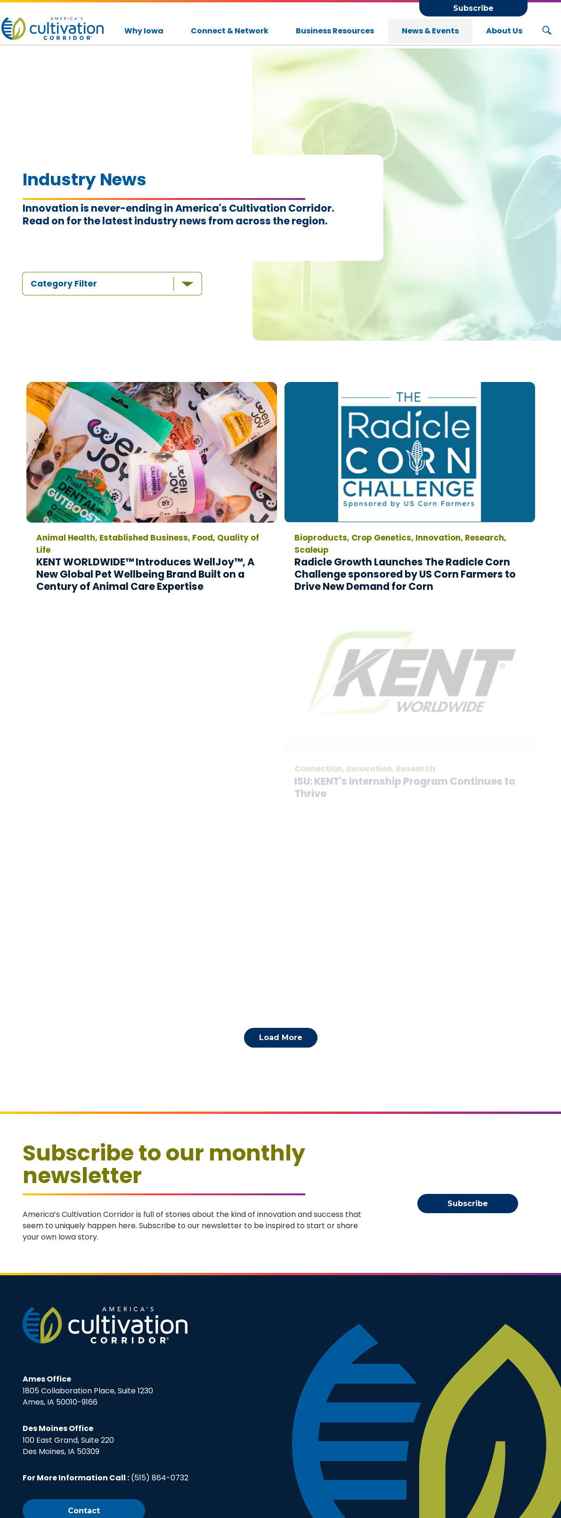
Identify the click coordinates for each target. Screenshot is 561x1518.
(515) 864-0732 (159, 1477)
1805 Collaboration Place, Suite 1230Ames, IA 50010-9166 (88, 1390)
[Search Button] (546, 31)
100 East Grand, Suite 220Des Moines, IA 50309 (68, 1440)
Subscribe (473, 8)
